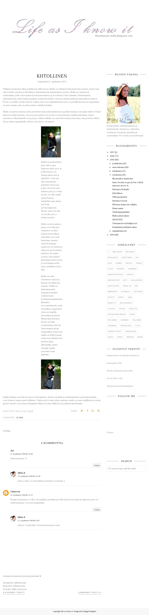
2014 (112, 234)
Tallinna (136, 320)
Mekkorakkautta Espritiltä (120, 370)
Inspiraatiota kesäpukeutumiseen (123, 355)
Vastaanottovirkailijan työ (124, 223)
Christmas (127, 257)
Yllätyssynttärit (119, 197)
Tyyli (137, 325)
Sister (122, 308)
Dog (110, 263)
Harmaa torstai (119, 200)
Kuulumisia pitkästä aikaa (124, 227)
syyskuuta (117, 174)
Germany (132, 269)
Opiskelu (125, 291)
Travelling (125, 325)
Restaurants (126, 303)
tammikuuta (118, 231)
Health (130, 274)
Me (136, 286)
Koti (125, 280)
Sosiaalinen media (117, 314)
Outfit (111, 297)
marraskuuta (118, 167)
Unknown (15, 491)
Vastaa (97, 465)
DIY (137, 257)
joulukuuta (117, 163)
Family (139, 263)
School (111, 308)
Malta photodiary (120, 215)
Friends (120, 269)
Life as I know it (67, 611)
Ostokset (138, 291)
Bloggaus (113, 257)
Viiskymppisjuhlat (121, 212)
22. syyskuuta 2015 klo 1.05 (28, 520)
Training (112, 325)
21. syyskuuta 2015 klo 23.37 (21, 495)
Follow (110, 432)
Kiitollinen (117, 193)
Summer (124, 320)
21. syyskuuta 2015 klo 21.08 (21, 454)
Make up (127, 286)
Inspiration (113, 280)
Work (140, 337)
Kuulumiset (137, 280)
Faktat (129, 263)
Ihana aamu (117, 208)
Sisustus (133, 308)
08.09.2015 (117, 219)
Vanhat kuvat (115, 331)
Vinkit (120, 337)
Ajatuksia (117, 252)
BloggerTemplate (89, 611)
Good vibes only (114, 378)
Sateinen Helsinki (120, 189)
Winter (130, 337)
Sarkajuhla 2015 (114, 363)
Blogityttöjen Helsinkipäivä (120, 386)
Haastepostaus (115, 274)
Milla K (21, 473)
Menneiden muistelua (122, 178)
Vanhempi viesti (88, 592)
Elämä (19, 417)
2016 (112, 156)
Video (110, 337)
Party (121, 297)
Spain (132, 314)
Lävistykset (113, 286)
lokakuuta (117, 171)
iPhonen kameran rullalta (124, 204)
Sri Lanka (112, 320)
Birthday (130, 252)
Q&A (130, 297)
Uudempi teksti (15, 592)
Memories (112, 291)
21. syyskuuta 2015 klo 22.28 (29, 476)
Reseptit (112, 303)
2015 (112, 159)
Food (110, 269)
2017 (112, 152)
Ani (12, 450)
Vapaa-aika (130, 331)
